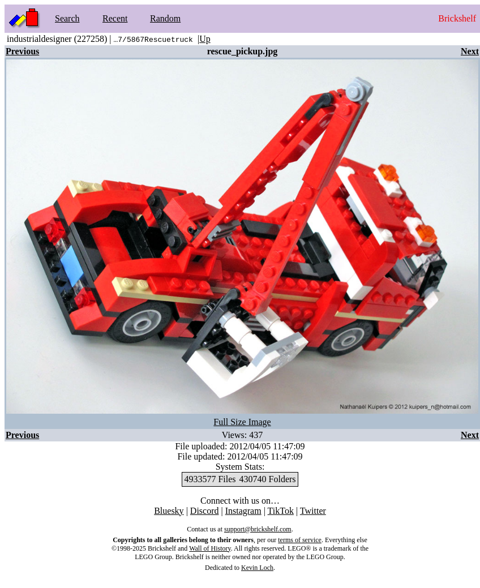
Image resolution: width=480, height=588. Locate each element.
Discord (204, 511)
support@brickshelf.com (258, 529)
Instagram (243, 511)
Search (67, 18)
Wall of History (210, 548)
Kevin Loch (257, 568)
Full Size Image (242, 422)
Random (165, 18)
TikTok (281, 511)
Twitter (313, 511)
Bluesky (168, 511)
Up (205, 39)
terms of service (300, 540)
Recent (114, 18)
